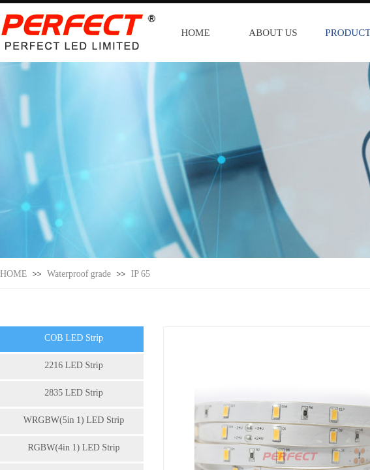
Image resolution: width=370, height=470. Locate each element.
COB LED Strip (73, 338)
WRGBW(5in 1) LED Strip (73, 420)
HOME (195, 32)
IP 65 (140, 274)
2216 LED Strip (73, 365)
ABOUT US (273, 32)
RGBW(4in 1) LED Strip (73, 447)
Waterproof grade (79, 274)
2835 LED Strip (73, 393)
